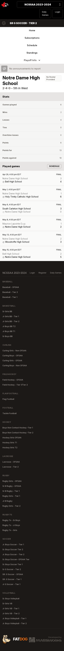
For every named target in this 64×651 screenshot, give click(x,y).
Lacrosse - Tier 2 (10, 467)
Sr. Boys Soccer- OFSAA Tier (15, 559)
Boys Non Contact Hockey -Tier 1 (17, 427)
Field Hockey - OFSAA (12, 380)
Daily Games (45, 13)
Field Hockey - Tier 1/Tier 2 (15, 385)
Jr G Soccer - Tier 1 (11, 584)
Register (42, 273)
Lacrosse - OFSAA (11, 462)
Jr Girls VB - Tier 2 (11, 613)
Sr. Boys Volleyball (10, 598)
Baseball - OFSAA (10, 287)
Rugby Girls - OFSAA (12, 481)
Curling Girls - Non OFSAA (14, 350)
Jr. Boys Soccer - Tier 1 (13, 544)
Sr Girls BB (7, 311)
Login (57, 12)
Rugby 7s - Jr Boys (11, 525)
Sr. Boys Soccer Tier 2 (12, 549)
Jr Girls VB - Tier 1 (10, 608)
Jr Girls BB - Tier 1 (10, 316)
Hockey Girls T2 (9, 447)
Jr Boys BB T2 (8, 326)
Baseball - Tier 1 (9, 297)
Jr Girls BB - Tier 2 (10, 321)
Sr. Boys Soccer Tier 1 (12, 564)
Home (32, 30)
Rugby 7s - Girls (9, 530)
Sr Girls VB (7, 603)
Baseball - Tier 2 (10, 292)
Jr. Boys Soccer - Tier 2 (13, 554)
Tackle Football (9, 413)
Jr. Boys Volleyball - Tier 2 (14, 623)
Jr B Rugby (7, 501)
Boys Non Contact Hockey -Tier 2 (17, 432)
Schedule (32, 45)
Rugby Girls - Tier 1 (11, 496)
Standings (32, 52)
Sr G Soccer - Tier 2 (11, 569)
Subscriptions (32, 38)
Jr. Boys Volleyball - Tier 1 (14, 618)
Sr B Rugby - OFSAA (11, 486)
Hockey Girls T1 (9, 442)
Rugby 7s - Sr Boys (11, 520)
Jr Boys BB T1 (8, 331)
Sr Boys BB (7, 336)
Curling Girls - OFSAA (12, 360)
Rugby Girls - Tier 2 (11, 506)
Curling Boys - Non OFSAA (14, 365)
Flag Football (8, 399)
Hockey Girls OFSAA (11, 437)
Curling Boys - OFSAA (12, 355)
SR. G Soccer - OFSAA (12, 574)
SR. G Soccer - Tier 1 (11, 579)
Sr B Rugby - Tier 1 (11, 491)
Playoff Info (32, 60)
